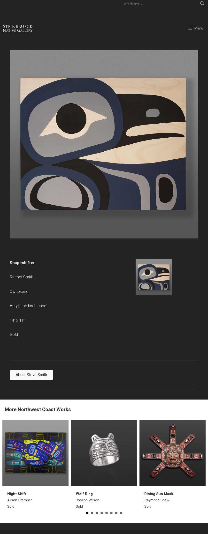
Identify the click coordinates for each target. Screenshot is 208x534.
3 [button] (97, 513)
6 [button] (111, 513)
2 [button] (92, 513)
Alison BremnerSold (19, 500)
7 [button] (116, 513)
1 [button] (87, 513)
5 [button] (106, 513)
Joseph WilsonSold (87, 500)
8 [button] (121, 513)
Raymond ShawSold (158, 500)
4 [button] (101, 513)
